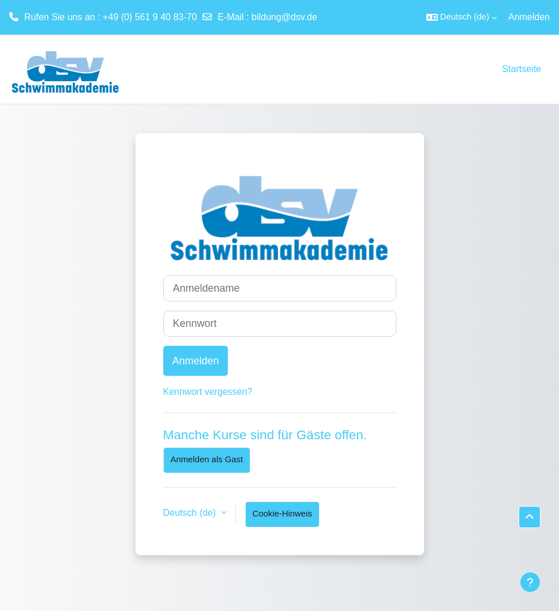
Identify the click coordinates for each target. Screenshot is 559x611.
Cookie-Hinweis (282, 513)
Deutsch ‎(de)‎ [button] (191, 513)
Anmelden (529, 17)
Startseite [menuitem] (521, 69)
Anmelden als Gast (207, 459)
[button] (461, 17)
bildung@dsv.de (284, 17)
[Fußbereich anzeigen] (530, 582)
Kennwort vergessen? (208, 392)
